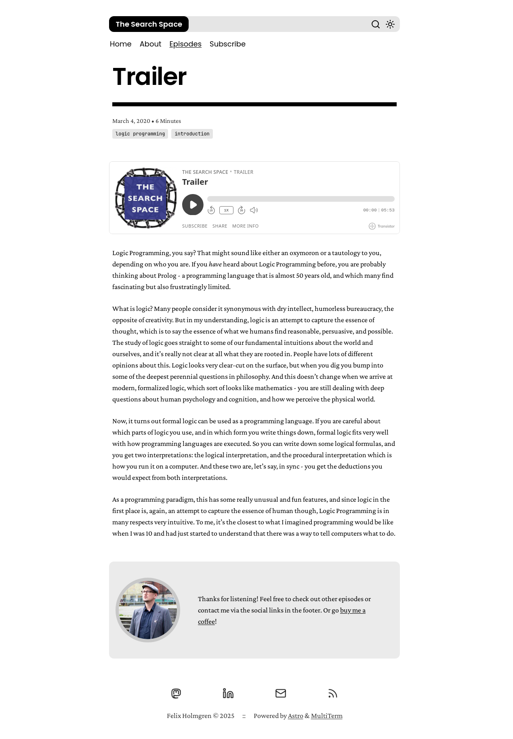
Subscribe (228, 44)
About (151, 44)
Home (121, 44)
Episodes (186, 44)
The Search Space (149, 24)
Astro (295, 716)
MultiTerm (327, 716)
